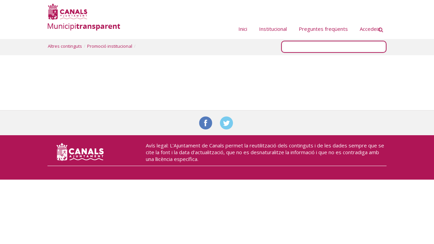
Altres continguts (65, 46)
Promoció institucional (109, 46)
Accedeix (370, 28)
